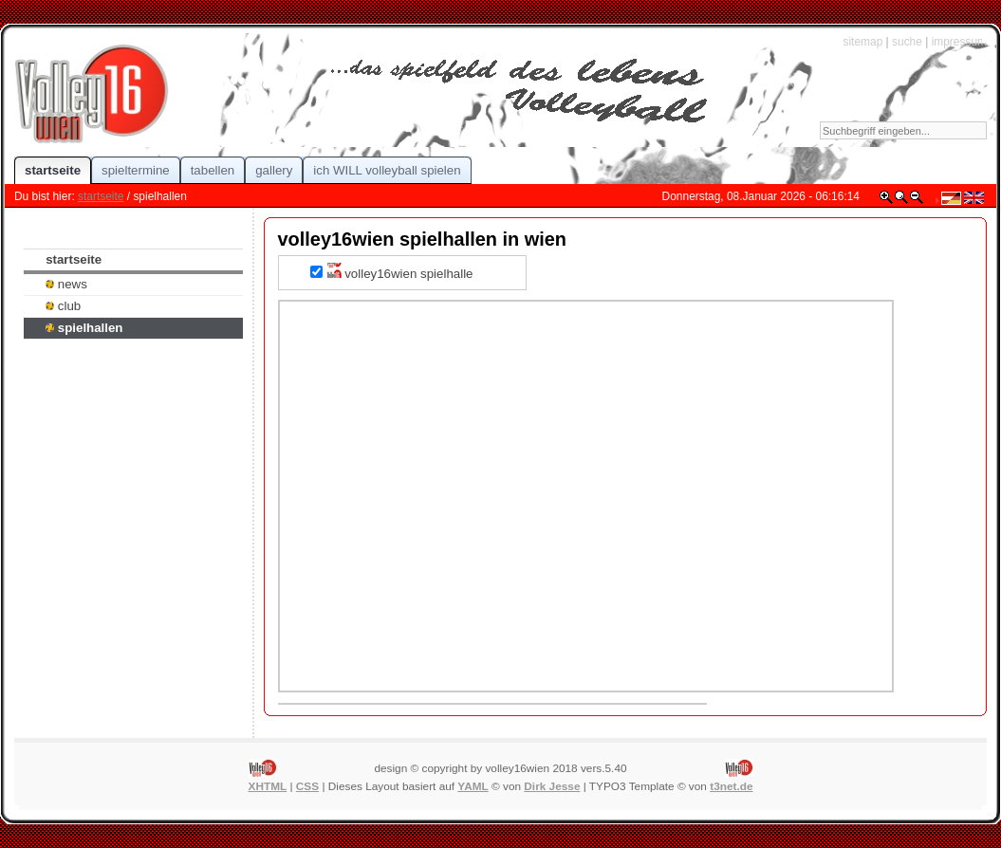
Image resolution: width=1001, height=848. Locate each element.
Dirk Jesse (552, 786)
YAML (472, 786)
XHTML (268, 786)
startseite (100, 196)
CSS (307, 786)
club (63, 306)
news (66, 284)
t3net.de (731, 786)
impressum (959, 41)
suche (907, 41)
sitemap (862, 41)
